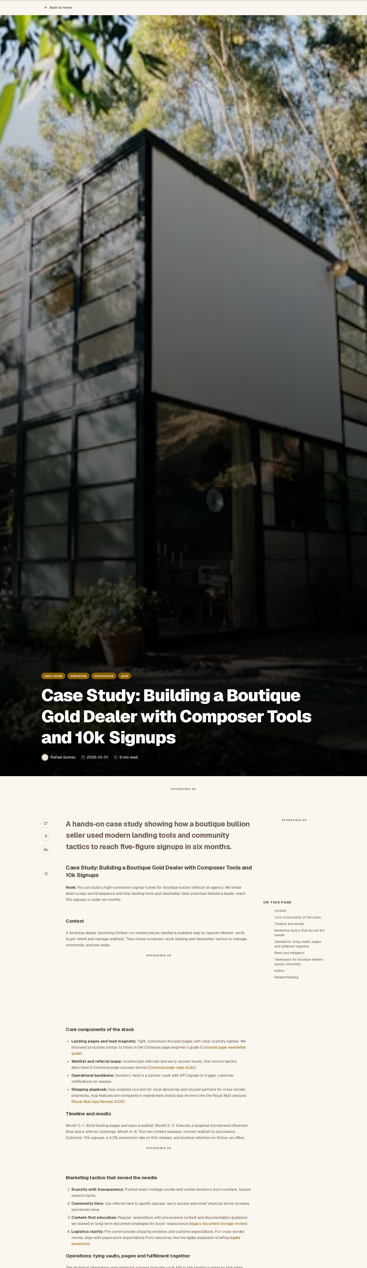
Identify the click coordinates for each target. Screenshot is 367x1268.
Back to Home (58, 7)
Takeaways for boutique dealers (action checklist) (298, 1045)
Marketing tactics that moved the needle (299, 1016)
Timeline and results (289, 1008)
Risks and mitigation (289, 1037)
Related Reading (286, 1061)
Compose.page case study (172, 1076)
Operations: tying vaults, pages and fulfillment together (297, 1028)
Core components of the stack (297, 1001)
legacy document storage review (218, 1233)
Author (279, 1055)
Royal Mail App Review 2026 (98, 1111)
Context (280, 995)
